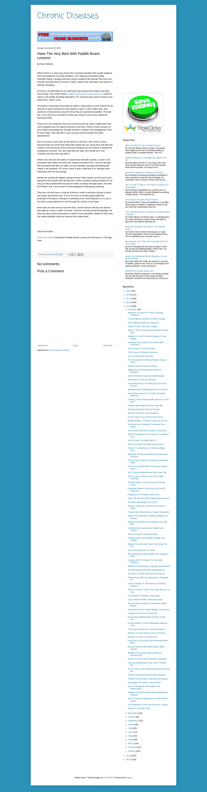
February (132, 747)
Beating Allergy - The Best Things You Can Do (147, 421)
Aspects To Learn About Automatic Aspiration (147, 659)
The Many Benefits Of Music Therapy (144, 409)
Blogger (128, 777)
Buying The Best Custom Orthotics (143, 366)
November (133, 713)
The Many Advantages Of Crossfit (142, 502)
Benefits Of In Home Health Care (139, 271)
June (130, 732)
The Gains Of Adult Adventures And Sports (146, 574)
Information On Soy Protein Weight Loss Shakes (148, 609)
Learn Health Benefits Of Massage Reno (145, 599)
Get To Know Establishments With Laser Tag (147, 472)
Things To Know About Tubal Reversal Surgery (148, 679)
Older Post (107, 345)
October (132, 717)
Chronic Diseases (68, 16)
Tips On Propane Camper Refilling (142, 534)
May (130, 736)
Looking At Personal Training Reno (143, 613)
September (133, 721)
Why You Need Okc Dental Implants (143, 413)
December (133, 309)
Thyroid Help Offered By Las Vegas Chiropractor (148, 512)
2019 (128, 291)
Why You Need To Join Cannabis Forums (143, 145)
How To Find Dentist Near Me (140, 356)
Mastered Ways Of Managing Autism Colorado (148, 389)
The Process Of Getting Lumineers (143, 352)
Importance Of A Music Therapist (142, 380)
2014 (128, 756)
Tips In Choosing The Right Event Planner (146, 444)
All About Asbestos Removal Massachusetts (146, 675)
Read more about (45, 237)
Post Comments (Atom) (59, 350)
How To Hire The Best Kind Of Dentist (141, 200)
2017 (128, 299)
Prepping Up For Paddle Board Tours (144, 495)
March (131, 743)
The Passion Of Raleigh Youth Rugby (144, 596)
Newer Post (43, 345)
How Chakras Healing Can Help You (143, 323)
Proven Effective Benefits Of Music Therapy (146, 319)
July (130, 728)
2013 (128, 759)
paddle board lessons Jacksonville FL (85, 94)
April (130, 739)
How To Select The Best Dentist (141, 348)
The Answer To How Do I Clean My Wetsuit (146, 629)
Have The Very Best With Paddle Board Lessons (148, 498)
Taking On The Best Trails (139, 708)
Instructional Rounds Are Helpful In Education (147, 430)
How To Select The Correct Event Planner (146, 417)
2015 (128, 306)
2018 (128, 295)
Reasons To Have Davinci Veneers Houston (146, 633)
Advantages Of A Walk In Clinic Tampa (144, 682)
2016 (128, 302)
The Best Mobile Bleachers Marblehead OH (146, 570)
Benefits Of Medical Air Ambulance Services (144, 172)
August (131, 724)
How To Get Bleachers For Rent (141, 550)
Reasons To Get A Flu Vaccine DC (142, 637)
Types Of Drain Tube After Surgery (142, 326)
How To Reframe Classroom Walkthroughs (146, 376)
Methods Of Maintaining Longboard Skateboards (148, 566)
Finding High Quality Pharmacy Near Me (145, 405)
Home (75, 345)
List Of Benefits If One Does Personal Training (147, 705)
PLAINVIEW (108, 777)
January (132, 751)
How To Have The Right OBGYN (142, 440)
